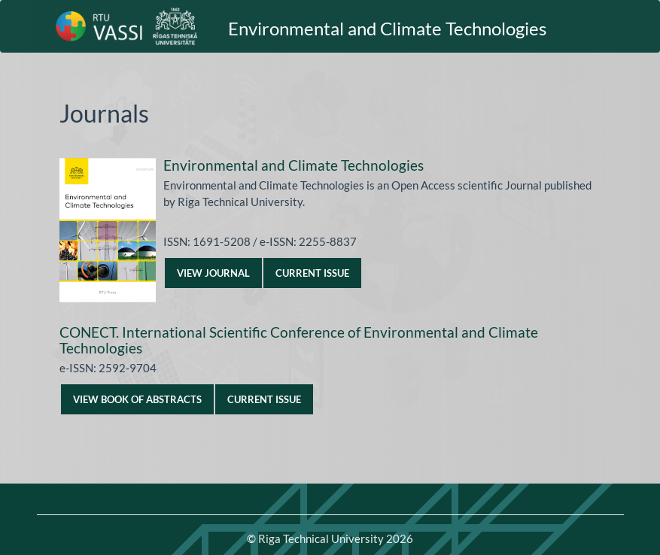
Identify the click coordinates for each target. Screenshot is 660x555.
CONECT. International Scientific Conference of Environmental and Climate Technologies (298, 339)
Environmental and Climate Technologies (387, 28)
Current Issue (312, 273)
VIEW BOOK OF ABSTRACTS (137, 399)
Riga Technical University (335, 538)
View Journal (213, 273)
